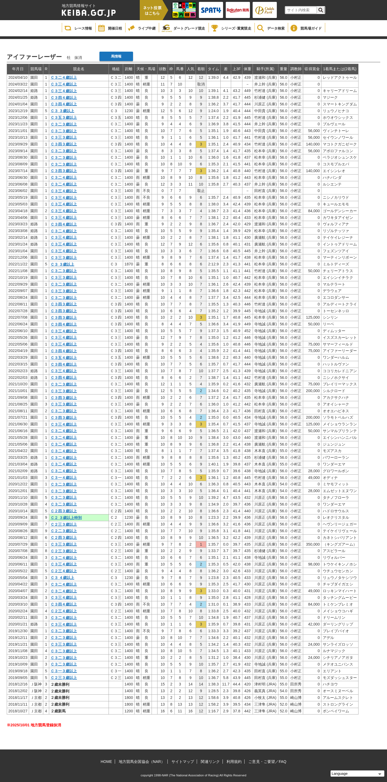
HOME (106, 761)
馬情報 (116, 56)
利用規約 (234, 761)
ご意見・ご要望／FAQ (267, 761)
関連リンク (210, 761)
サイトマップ (182, 761)
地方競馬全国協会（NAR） (142, 761)
